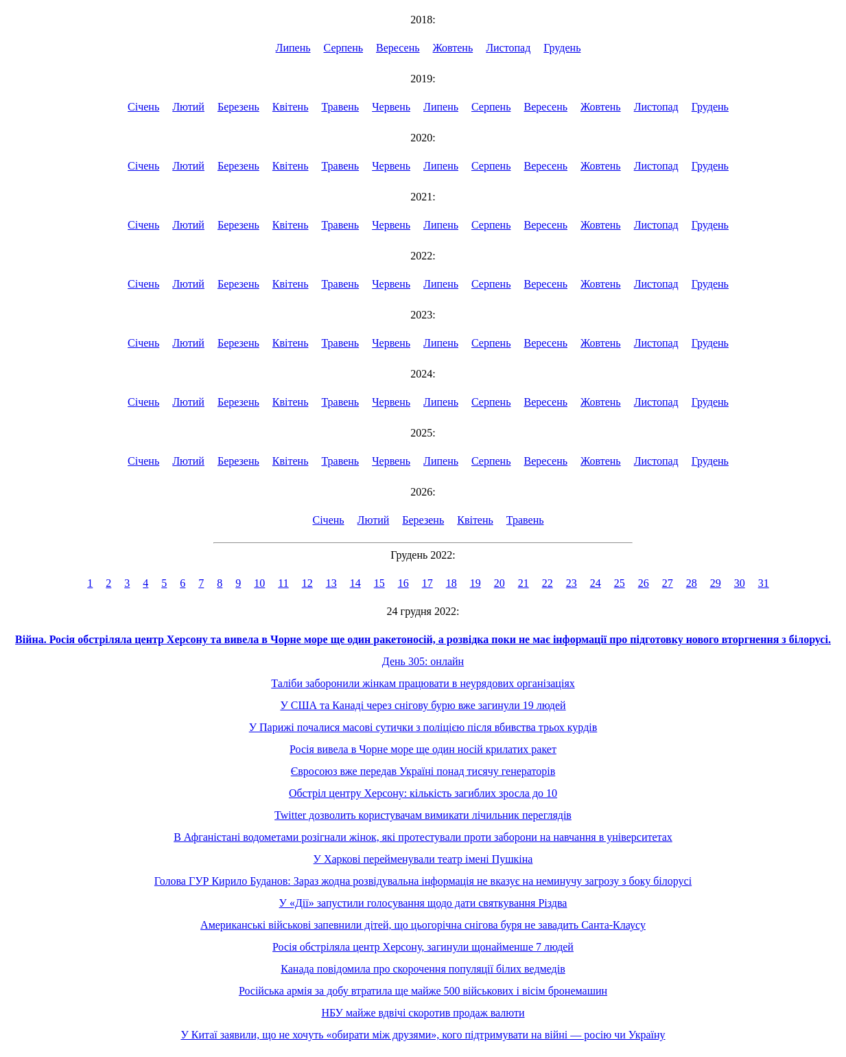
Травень (340, 107)
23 (571, 583)
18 (451, 583)
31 (763, 583)
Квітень (290, 107)
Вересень (398, 48)
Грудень (561, 48)
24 (595, 583)
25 (619, 583)
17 (427, 583)
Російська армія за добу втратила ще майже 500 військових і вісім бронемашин (423, 991)
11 (283, 583)
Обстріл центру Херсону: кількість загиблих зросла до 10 (423, 793)
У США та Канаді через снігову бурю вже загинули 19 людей (422, 705)
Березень (238, 107)
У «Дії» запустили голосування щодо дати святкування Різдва (423, 903)
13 (331, 583)
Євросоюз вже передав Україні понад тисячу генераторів (423, 771)
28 (691, 583)
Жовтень (453, 48)
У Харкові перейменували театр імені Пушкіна (423, 859)
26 (643, 583)
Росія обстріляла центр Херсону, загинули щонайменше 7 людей (423, 947)
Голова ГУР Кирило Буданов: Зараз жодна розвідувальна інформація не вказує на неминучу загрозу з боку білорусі (423, 881)
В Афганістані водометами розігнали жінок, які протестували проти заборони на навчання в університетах (423, 837)
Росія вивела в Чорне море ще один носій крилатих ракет (423, 749)
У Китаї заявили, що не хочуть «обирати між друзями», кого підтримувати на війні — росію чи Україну (422, 1035)
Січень (143, 107)
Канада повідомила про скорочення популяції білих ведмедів (423, 969)
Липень (293, 48)
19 (475, 583)
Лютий (188, 107)
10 (259, 583)
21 (523, 583)
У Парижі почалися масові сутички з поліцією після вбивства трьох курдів (423, 727)
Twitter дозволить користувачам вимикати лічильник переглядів (423, 815)
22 (547, 583)
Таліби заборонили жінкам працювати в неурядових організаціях (422, 683)
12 (307, 583)
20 (499, 583)
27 (667, 583)
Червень (391, 107)
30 (739, 583)
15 (379, 583)
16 (403, 583)
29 (715, 583)
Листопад (508, 48)
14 (355, 583)
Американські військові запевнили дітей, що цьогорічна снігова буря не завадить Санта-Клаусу (423, 925)
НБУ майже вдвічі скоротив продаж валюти (422, 1013)
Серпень (344, 48)
